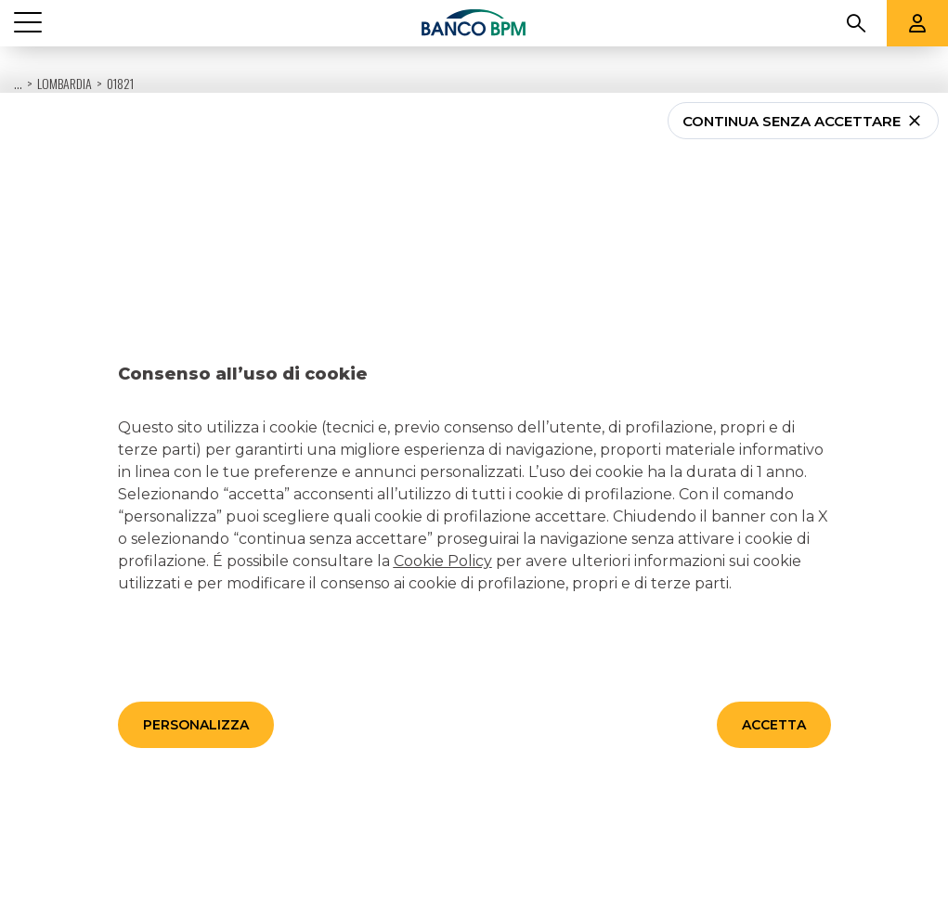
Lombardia (64, 36)
